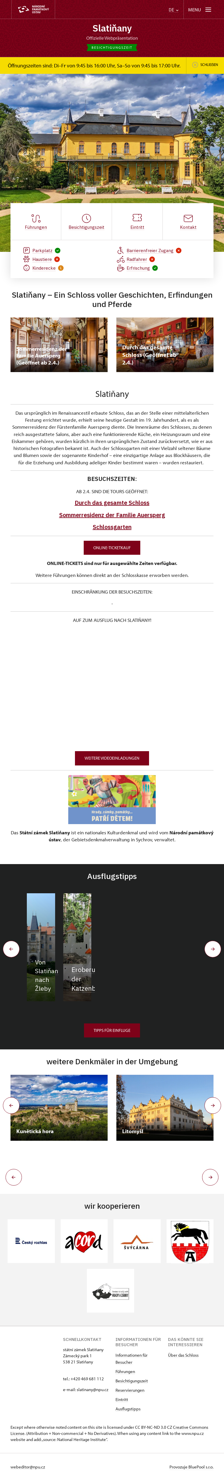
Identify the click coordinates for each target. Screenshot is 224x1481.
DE (173, 10)
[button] (12, 1178)
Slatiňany (112, 28)
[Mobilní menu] (200, 9)
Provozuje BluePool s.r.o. (191, 1467)
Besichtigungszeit (132, 1381)
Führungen (125, 1372)
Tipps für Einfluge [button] (112, 1030)
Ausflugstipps (128, 1409)
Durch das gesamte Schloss (112, 503)
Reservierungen (130, 1390)
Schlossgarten (112, 527)
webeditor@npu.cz (27, 1467)
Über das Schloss (183, 1355)
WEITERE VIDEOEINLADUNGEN (112, 758)
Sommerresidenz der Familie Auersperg (112, 515)
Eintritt (122, 1400)
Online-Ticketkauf (112, 548)
